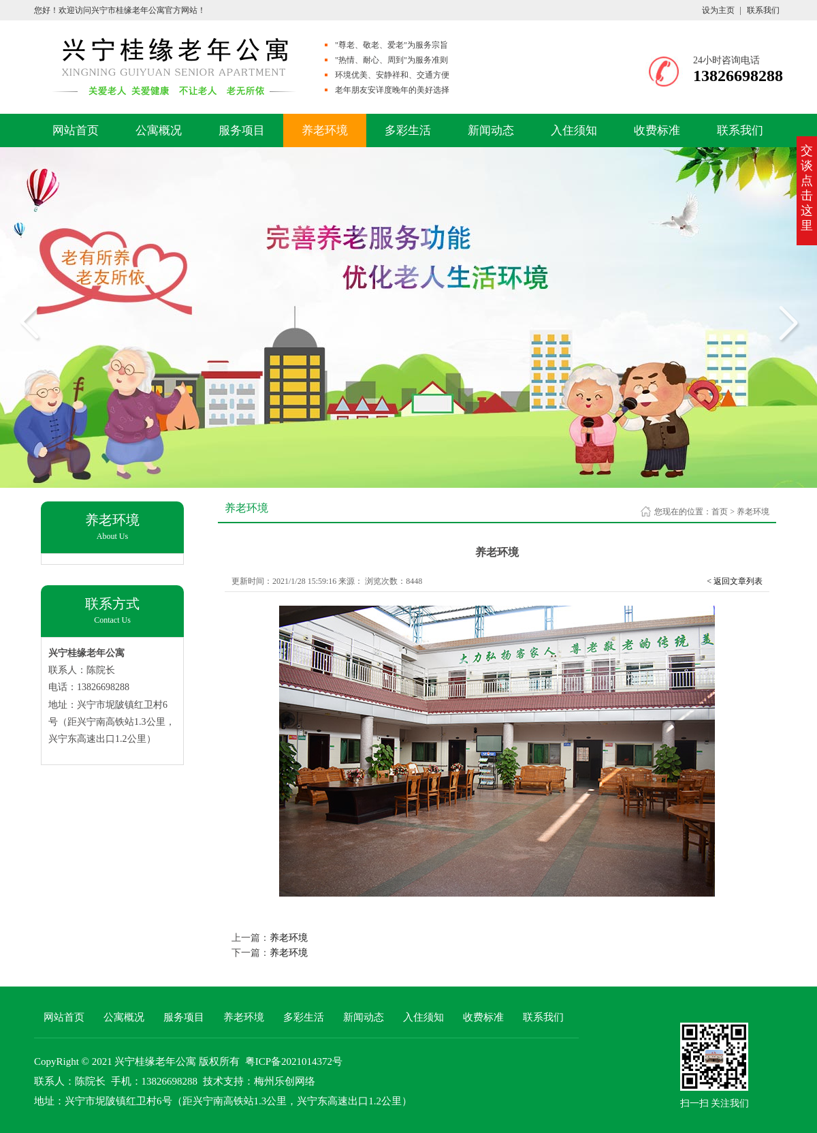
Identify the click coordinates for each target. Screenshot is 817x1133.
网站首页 (75, 130)
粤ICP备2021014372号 (293, 1061)
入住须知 (574, 130)
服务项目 (242, 130)
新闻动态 (491, 130)
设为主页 (718, 10)
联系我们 (763, 10)
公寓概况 (158, 130)
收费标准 (657, 130)
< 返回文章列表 (735, 581)
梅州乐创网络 (284, 1081)
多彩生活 (408, 130)
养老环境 (325, 130)
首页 (719, 511)
